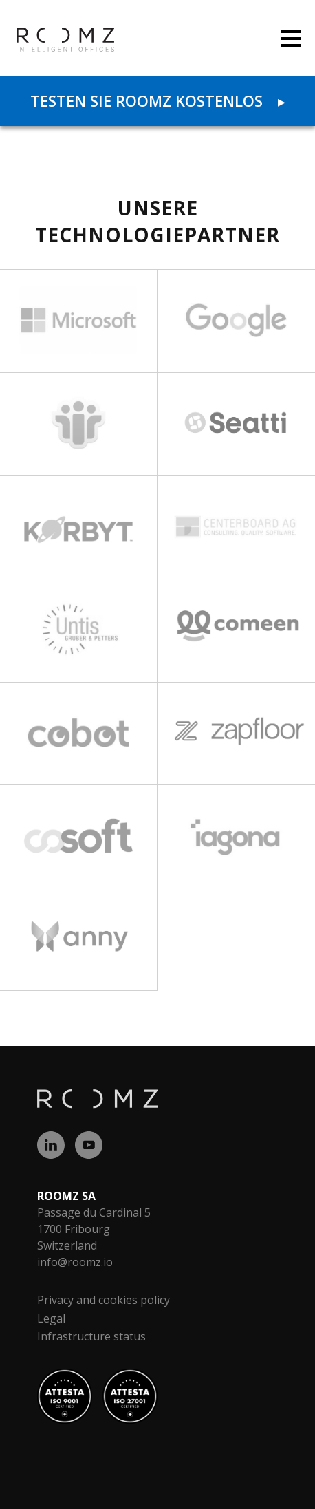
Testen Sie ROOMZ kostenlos (157, 100)
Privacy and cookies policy (103, 1299)
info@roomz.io (75, 1262)
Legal (51, 1318)
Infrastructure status (91, 1336)
